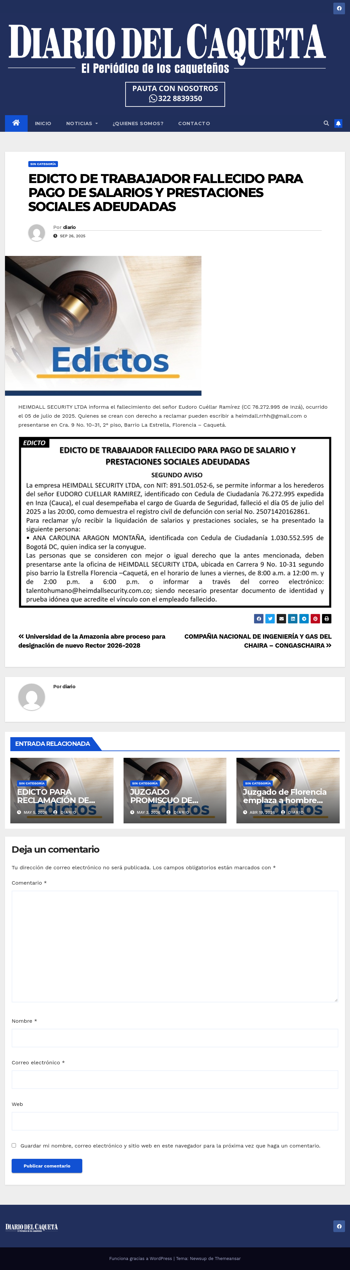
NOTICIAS (82, 123)
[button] (326, 123)
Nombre (24, 1021)
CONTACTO (194, 123)
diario (69, 227)
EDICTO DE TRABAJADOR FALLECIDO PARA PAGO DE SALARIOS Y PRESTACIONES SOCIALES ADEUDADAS (165, 192)
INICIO (43, 123)
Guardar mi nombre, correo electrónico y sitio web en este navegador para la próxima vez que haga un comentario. (170, 1146)
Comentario (29, 883)
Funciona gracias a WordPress (141, 1258)
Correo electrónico (38, 1062)
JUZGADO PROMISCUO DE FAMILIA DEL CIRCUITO (175, 800)
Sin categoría (43, 164)
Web (17, 1104)
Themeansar (228, 1258)
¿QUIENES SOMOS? (138, 123)
